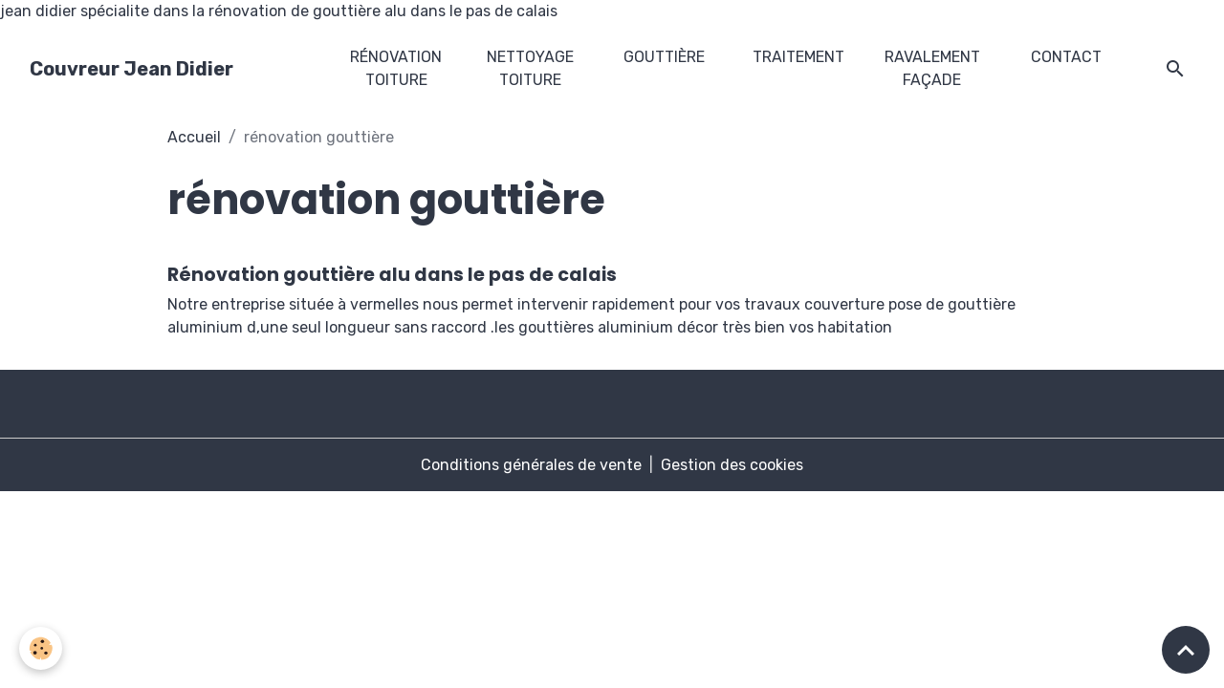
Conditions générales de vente (531, 465)
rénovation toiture (396, 68)
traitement (798, 57)
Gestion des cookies (732, 465)
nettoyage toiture (530, 68)
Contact (1066, 57)
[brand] (131, 68)
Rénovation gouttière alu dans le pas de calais (392, 275)
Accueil (194, 137)
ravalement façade (932, 68)
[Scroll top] (1186, 650)
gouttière (664, 57)
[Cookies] (40, 648)
